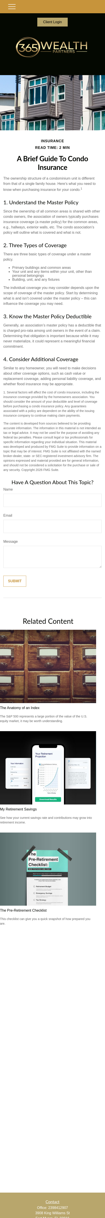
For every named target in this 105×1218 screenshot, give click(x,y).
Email (7, 515)
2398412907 (58, 1208)
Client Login (52, 22)
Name (8, 489)
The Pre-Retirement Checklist (23, 910)
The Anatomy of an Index (20, 708)
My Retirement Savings (18, 809)
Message (10, 541)
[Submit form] (14, 581)
